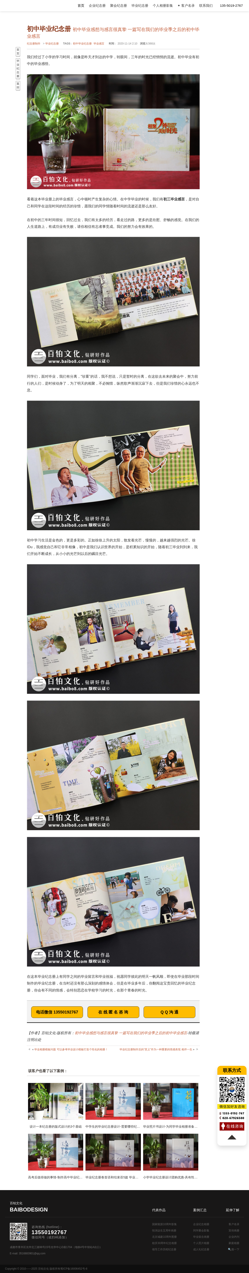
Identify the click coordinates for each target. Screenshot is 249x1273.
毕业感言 (99, 43)
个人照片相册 (201, 1243)
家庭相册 (234, 1243)
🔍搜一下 (233, 1249)
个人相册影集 (163, 5)
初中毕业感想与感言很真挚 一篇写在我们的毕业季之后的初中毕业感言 (131, 1033)
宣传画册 (234, 1230)
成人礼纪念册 (201, 1249)
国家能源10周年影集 (164, 1224)
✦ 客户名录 (186, 5)
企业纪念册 (97, 5)
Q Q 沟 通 (169, 1012)
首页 (81, 5)
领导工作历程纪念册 (164, 1249)
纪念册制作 (33, 43)
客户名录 (234, 1224)
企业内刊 (234, 1236)
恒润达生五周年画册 (164, 1230)
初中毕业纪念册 (82, 43)
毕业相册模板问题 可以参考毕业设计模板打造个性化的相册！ (71, 1049)
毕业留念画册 (201, 1236)
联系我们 (206, 5)
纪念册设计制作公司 (23, 5)
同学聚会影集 (201, 1230)
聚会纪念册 (118, 5)
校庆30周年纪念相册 (164, 1243)
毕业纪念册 (139, 5)
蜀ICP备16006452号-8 (73, 1268)
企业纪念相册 (201, 1224)
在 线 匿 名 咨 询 (113, 1012)
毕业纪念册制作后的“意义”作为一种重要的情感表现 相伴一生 (156, 1049)
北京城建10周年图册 (164, 1236)
